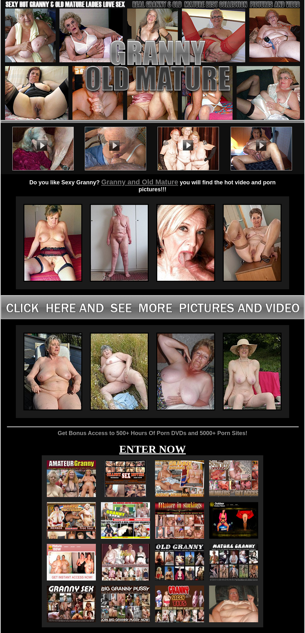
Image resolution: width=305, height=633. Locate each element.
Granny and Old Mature (139, 182)
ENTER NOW (152, 449)
